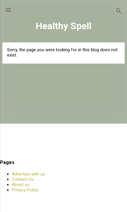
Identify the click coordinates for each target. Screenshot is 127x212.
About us (20, 184)
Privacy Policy (25, 190)
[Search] (118, 12)
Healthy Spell (63, 26)
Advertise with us (28, 174)
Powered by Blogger (63, 200)
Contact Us (23, 179)
